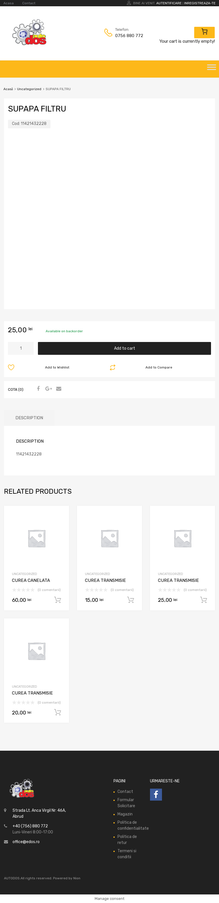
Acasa (8, 3)
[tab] (29, 418)
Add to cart (124, 348)
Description (29, 417)
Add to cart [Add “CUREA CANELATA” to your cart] (57, 600)
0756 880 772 (129, 35)
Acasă (8, 89)
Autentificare (169, 3)
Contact (28, 3)
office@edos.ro (26, 841)
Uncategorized (29, 89)
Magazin (125, 814)
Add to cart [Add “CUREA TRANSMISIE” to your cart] (130, 600)
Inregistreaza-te (200, 3)
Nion (76, 878)
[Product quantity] (21, 348)
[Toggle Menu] (211, 69)
